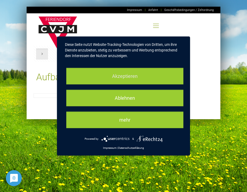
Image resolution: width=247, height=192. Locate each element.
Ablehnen (125, 98)
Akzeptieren (125, 76)
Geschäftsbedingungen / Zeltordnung (189, 10)
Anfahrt (153, 10)
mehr (124, 120)
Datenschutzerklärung (131, 147)
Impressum (134, 10)
